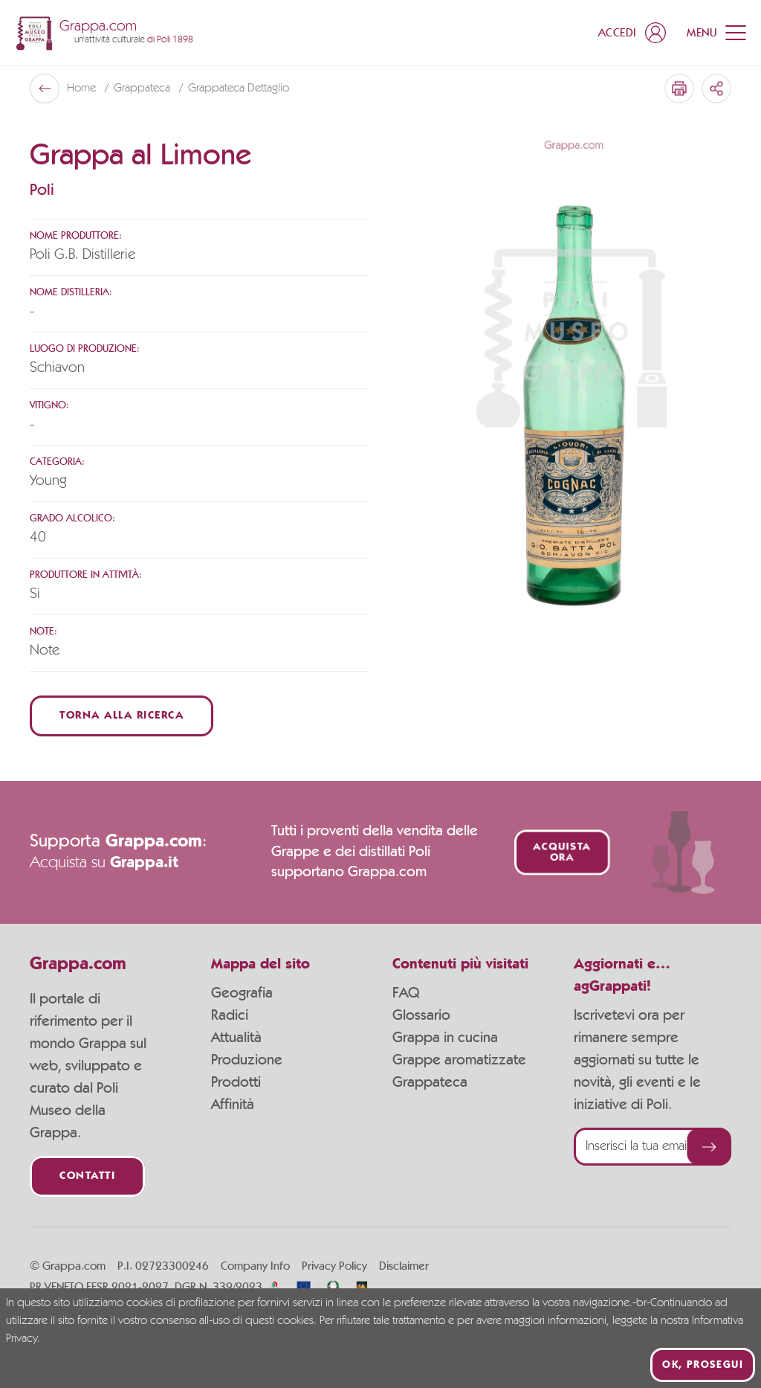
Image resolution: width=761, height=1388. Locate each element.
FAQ (405, 993)
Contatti (87, 1176)
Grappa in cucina (445, 1037)
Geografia (242, 993)
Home (83, 88)
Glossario (421, 1015)
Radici (229, 1015)
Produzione (246, 1060)
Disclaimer (404, 1266)
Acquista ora (561, 852)
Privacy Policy (334, 1266)
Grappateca (143, 88)
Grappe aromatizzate (459, 1060)
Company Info (255, 1266)
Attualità (236, 1037)
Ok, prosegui (702, 1365)
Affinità (232, 1104)
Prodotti (236, 1082)
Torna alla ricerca (121, 716)
